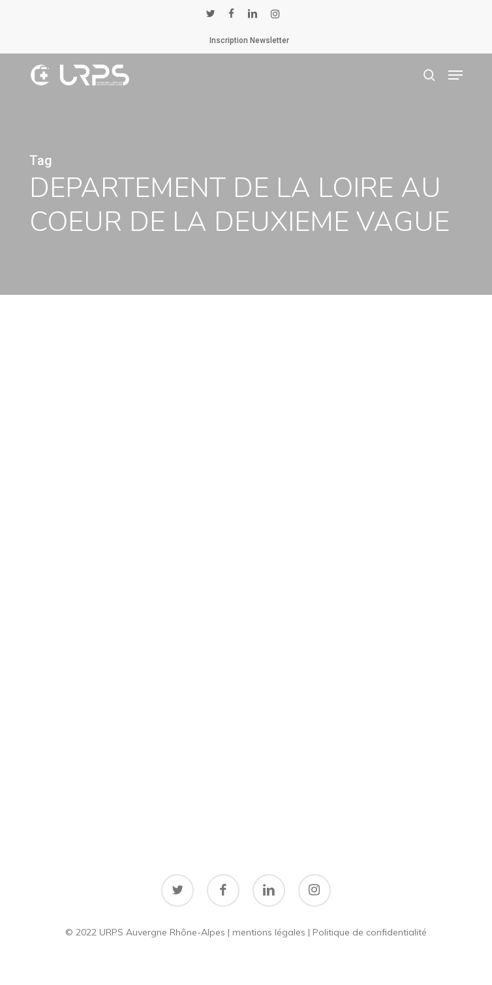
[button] (455, 75)
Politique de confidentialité (370, 932)
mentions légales (268, 932)
